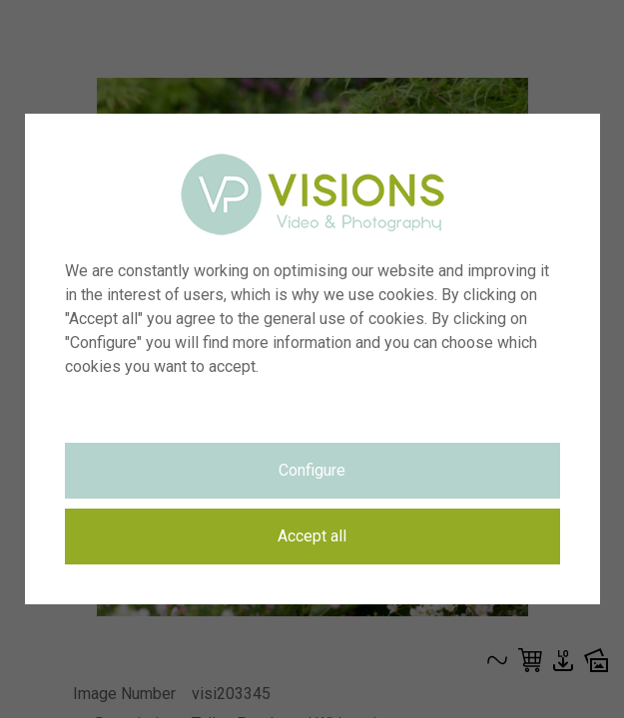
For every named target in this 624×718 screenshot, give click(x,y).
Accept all (312, 536)
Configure (312, 470)
